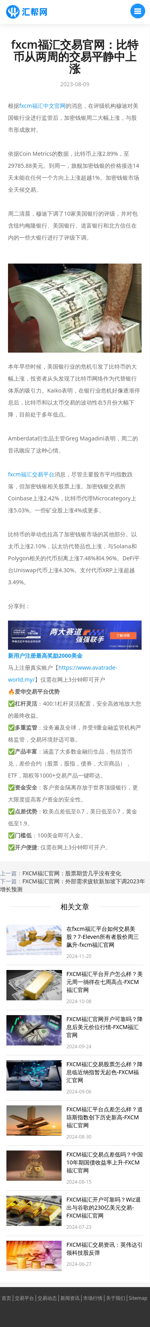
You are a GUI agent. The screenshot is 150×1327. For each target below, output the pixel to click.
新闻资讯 (70, 1298)
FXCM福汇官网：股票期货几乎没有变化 (71, 873)
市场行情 (92, 1298)
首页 (6, 1298)
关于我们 (115, 1298)
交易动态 (47, 1298)
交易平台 (24, 1298)
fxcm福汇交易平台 (31, 474)
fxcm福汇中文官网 (42, 105)
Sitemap (138, 1298)
